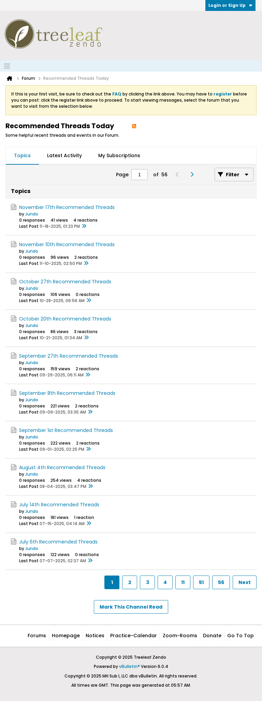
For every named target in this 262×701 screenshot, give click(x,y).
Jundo (31, 214)
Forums (37, 635)
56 (221, 582)
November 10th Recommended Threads (67, 244)
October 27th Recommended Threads (65, 281)
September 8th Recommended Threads (67, 393)
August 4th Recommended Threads (62, 467)
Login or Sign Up (230, 5)
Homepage (66, 635)
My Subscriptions (119, 155)
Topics (22, 155)
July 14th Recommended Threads (59, 504)
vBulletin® (129, 666)
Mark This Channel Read (131, 606)
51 (201, 582)
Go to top (240, 635)
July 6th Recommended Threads (58, 541)
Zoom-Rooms (180, 635)
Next (244, 582)
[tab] (22, 156)
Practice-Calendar (133, 635)
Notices (95, 635)
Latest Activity (64, 155)
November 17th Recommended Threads (67, 207)
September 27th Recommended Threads (68, 356)
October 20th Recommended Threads (65, 318)
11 (183, 582)
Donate (212, 635)
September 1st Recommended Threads (66, 430)
